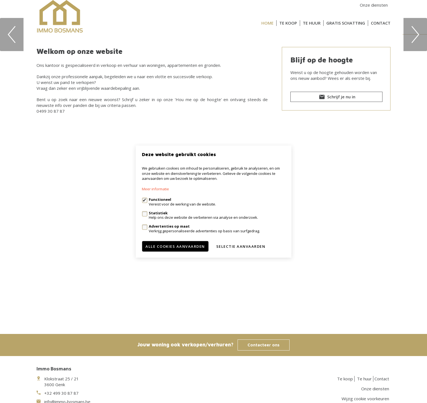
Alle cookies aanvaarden (175, 246)
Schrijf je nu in (336, 224)
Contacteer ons (264, 345)
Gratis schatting (345, 23)
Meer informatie (155, 188)
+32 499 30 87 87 (61, 393)
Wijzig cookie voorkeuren (365, 398)
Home (267, 23)
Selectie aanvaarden (240, 246)
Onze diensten (374, 5)
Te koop (288, 23)
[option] (213, 97)
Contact (380, 23)
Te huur (312, 23)
